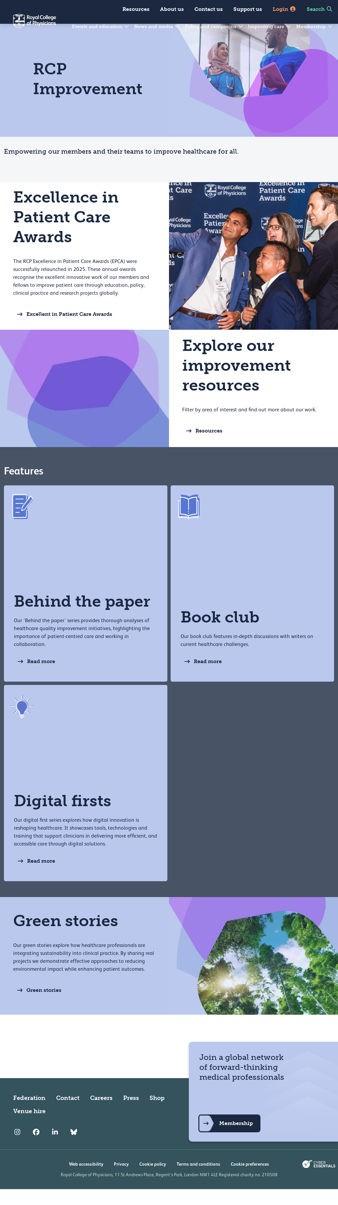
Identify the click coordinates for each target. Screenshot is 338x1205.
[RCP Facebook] (36, 1148)
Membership (314, 26)
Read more (34, 677)
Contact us (208, 9)
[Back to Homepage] (28, 25)
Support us (247, 9)
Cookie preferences (250, 1180)
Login (284, 9)
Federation (29, 1113)
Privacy (121, 1180)
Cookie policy (152, 1180)
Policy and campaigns (214, 26)
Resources (136, 9)
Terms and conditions (198, 1180)
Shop (157, 1113)
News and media (157, 26)
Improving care (269, 26)
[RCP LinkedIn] (55, 1148)
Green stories (37, 1006)
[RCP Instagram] (17, 1148)
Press (131, 1113)
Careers (101, 1113)
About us (172, 9)
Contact (68, 1113)
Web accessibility (86, 1180)
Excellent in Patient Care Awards (62, 330)
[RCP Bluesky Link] (73, 1148)
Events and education (101, 26)
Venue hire (29, 1127)
